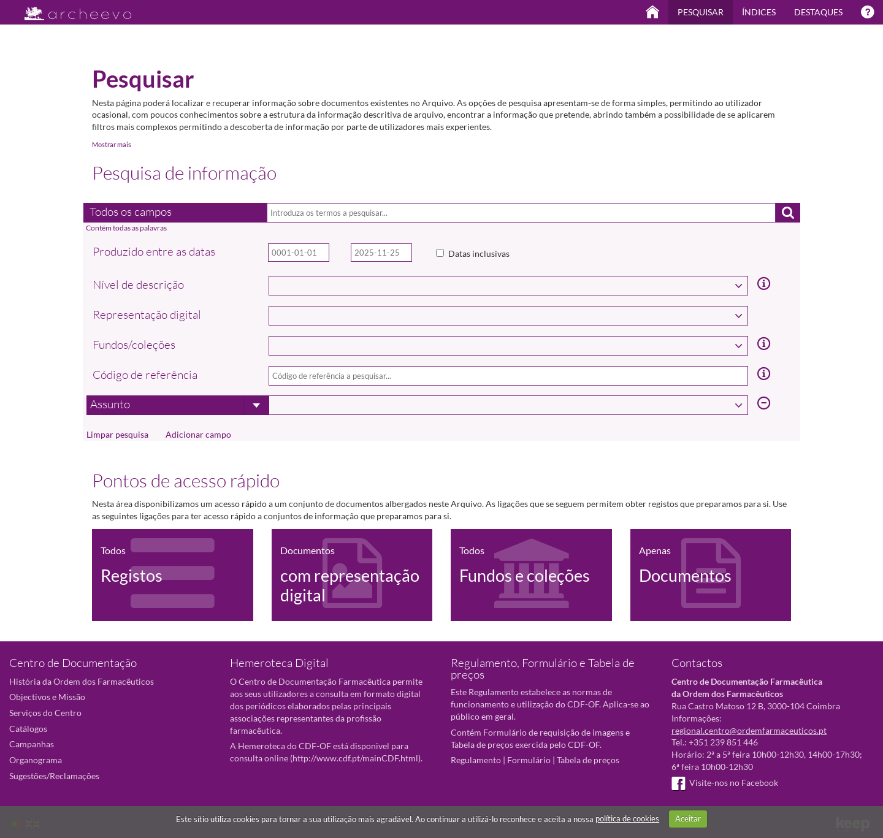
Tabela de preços (588, 760)
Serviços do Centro (45, 712)
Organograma (35, 760)
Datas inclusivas (479, 253)
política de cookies (627, 818)
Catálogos (28, 728)
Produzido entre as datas (154, 251)
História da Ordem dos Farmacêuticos (81, 681)
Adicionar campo (198, 434)
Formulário (529, 760)
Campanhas (31, 744)
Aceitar (688, 818)
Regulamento (476, 760)
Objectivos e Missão (47, 696)
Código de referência (145, 374)
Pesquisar (701, 12)
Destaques (818, 12)
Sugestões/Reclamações (54, 776)
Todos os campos (131, 211)
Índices (759, 12)
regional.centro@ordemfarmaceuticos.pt (749, 730)
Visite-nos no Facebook (724, 782)
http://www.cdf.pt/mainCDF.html (355, 758)
